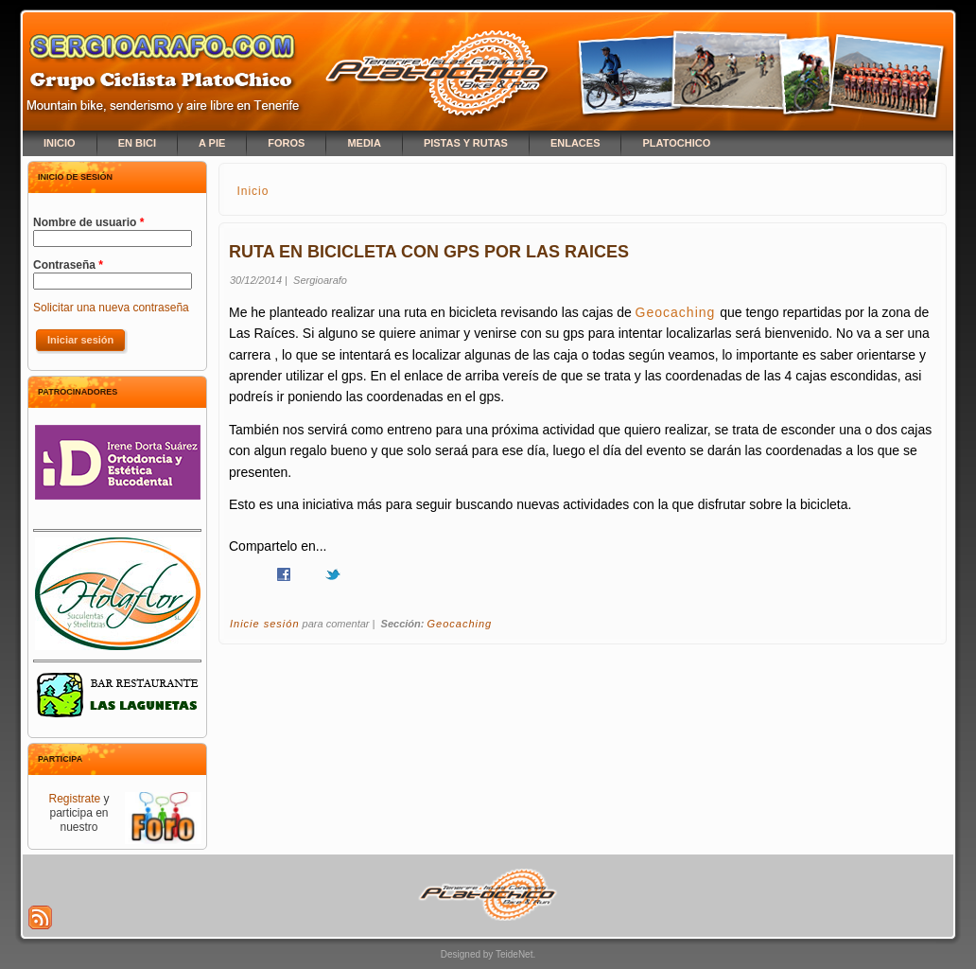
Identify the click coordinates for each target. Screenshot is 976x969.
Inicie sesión (265, 623)
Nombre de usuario (88, 222)
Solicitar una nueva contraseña (111, 307)
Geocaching (678, 312)
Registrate (74, 798)
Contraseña (68, 265)
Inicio (252, 191)
